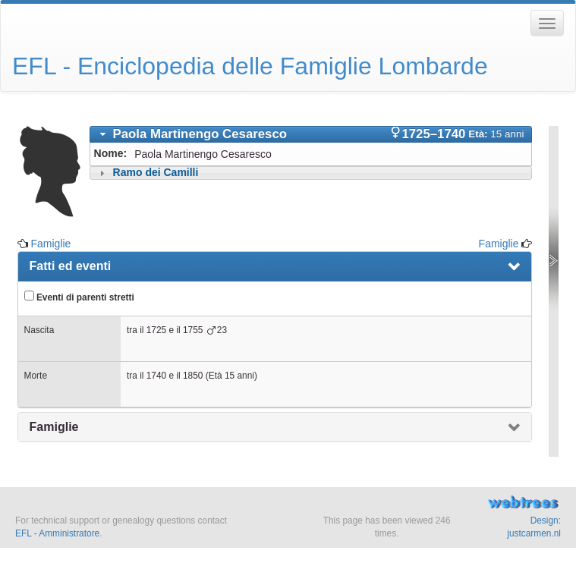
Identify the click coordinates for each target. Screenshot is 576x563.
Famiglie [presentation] (54, 426)
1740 (156, 375)
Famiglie (50, 243)
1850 (193, 375)
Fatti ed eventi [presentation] (71, 265)
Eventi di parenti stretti (79, 297)
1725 (156, 330)
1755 (193, 330)
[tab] (311, 134)
